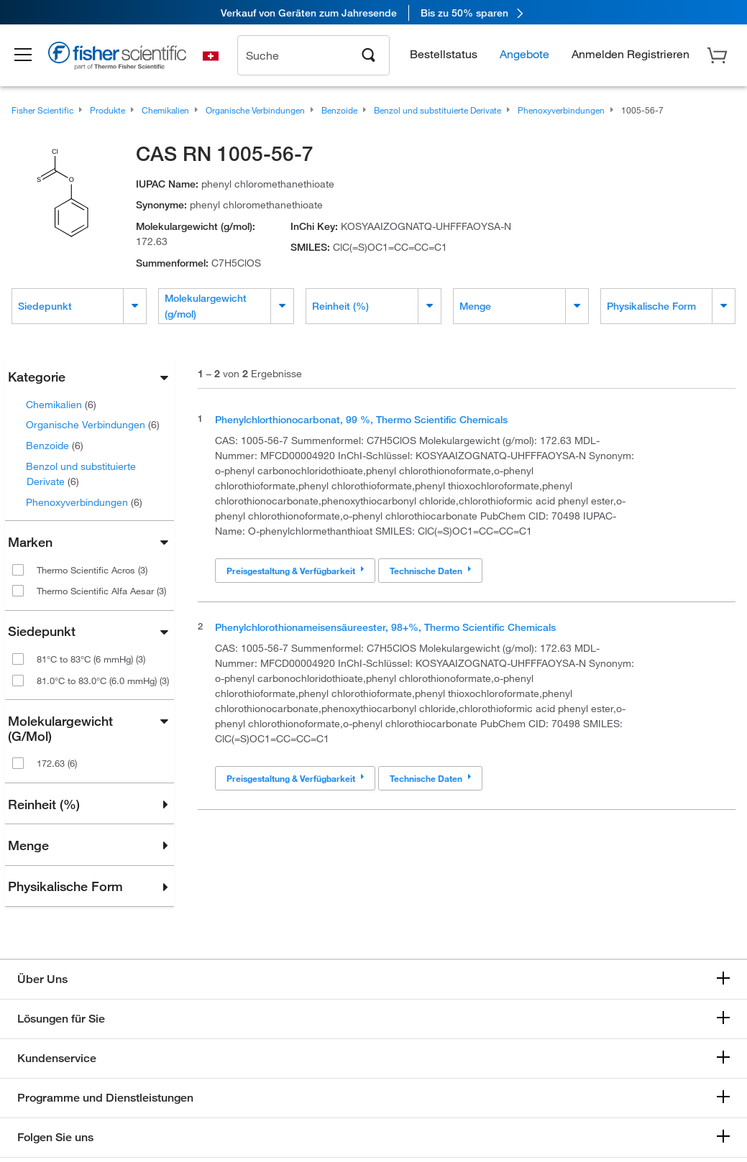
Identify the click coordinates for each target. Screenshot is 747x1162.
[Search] (369, 54)
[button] (30, 56)
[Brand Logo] (125, 59)
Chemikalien (61, 404)
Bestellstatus (443, 54)
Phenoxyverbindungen (84, 502)
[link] (373, 12)
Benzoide (54, 445)
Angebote (524, 54)
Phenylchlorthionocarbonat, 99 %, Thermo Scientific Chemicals (361, 419)
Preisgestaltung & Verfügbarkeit (295, 570)
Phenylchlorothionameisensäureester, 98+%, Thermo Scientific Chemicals (385, 627)
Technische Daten (430, 570)
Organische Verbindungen (93, 424)
